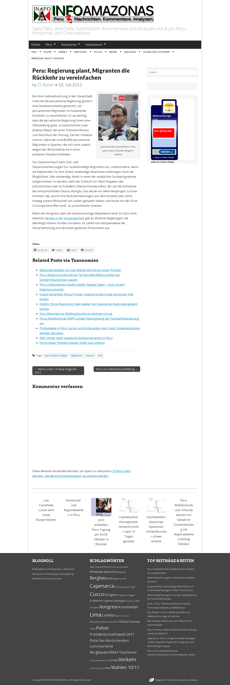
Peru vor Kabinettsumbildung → (117, 369)
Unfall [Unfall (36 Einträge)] (114, 660)
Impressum (94, 44)
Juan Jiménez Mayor (56, 355)
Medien (113, 51)
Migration (76, 355)
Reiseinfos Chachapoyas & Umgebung (52, 574)
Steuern (90, 355)
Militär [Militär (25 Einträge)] (110, 622)
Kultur (98, 51)
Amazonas (69, 44)
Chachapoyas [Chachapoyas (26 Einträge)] (121, 587)
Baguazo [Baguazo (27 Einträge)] (121, 572)
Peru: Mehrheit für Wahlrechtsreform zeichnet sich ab (76, 314)
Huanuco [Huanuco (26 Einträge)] (130, 601)
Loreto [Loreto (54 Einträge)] (108, 615)
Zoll (100, 355)
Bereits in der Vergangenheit (64, 218)
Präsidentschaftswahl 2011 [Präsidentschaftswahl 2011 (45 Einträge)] (112, 634)
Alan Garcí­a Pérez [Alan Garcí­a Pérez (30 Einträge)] (99, 567)
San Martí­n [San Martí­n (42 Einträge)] (107, 640)
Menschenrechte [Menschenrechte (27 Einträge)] (98, 621)
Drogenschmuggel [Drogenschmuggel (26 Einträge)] (126, 595)
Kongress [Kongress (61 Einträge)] (109, 607)
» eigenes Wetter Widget (163, 157)
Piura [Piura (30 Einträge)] (93, 628)
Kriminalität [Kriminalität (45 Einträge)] (128, 607)
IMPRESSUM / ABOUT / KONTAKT (47, 58)
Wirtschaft (80, 51)
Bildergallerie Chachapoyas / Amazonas (53, 569)
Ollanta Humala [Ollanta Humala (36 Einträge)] (129, 622)
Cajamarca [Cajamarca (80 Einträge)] (102, 585)
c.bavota (192, 680)
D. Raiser (46, 84)
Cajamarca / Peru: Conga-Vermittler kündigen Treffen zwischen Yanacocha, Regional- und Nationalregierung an (171, 642)
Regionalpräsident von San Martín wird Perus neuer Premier (80, 270)
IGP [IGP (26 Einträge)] (91, 607)
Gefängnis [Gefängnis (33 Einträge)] (120, 600)
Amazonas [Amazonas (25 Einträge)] (115, 567)
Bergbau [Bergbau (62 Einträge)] (98, 578)
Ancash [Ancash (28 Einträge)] (124, 567)
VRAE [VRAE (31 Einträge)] (108, 668)
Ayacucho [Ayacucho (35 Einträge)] (110, 572)
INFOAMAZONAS (60, 680)
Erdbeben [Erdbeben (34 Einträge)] (96, 600)
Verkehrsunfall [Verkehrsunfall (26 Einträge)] (97, 668)
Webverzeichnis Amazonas (47, 578)
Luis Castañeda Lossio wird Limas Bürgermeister (46, 510)
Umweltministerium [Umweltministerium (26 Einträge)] (99, 660)
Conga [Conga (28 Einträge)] (131, 586)
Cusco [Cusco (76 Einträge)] (97, 594)
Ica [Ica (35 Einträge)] (137, 601)
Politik (47, 51)
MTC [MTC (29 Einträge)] (116, 621)
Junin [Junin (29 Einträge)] (96, 607)
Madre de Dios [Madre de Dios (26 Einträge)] (122, 615)
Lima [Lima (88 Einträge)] (96, 614)
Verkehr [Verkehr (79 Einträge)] (128, 659)
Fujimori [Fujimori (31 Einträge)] (108, 600)
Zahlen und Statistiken (156, 51)
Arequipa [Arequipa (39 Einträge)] (96, 572)
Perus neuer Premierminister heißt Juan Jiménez (72, 343)
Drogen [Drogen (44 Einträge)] (111, 594)
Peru (49, 44)
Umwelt (62, 51)
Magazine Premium (165, 680)
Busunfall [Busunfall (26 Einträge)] (122, 578)
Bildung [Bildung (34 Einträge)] (112, 578)
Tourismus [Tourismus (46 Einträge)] (128, 652)
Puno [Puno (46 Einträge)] (94, 640)
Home (35, 44)
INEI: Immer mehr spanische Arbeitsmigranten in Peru (76, 338)
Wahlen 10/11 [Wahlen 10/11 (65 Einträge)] (125, 667)
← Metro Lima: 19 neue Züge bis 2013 (55, 370)
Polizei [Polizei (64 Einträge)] (102, 628)
